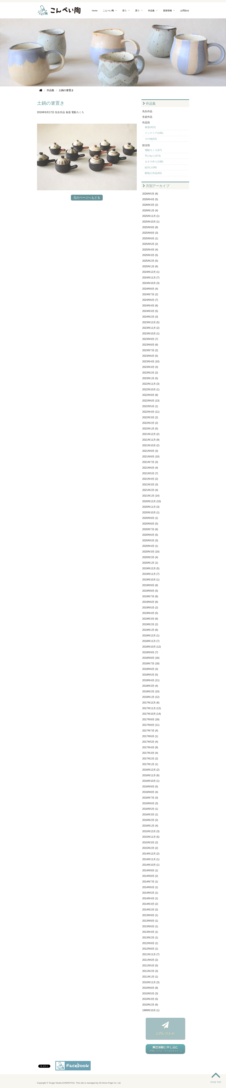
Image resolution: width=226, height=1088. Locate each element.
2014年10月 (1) (150, 864)
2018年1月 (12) (150, 697)
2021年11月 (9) (150, 439)
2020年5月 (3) (150, 540)
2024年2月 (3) (150, 316)
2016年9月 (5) (150, 786)
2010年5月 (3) (150, 993)
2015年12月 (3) (150, 831)
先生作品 (60, 112)
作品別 (146, 122)
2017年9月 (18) (150, 719)
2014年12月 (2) (150, 853)
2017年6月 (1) (150, 736)
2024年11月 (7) (150, 277)
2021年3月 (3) (150, 484)
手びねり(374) (153, 155)
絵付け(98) (151, 167)
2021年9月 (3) (150, 451)
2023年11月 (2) (150, 328)
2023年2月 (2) (150, 372)
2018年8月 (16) (150, 658)
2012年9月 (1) (150, 943)
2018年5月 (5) (150, 674)
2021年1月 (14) (150, 495)
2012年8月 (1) (150, 948)
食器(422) (150, 127)
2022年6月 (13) (150, 400)
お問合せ (184, 10)
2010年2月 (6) (150, 1004)
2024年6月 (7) (150, 300)
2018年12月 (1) (150, 635)
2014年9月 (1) (150, 870)
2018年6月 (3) (150, 669)
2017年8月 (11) (150, 725)
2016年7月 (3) (150, 797)
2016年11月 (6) (150, 775)
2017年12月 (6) (150, 702)
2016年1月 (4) (150, 825)
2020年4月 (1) (150, 546)
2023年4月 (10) (150, 361)
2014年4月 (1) (150, 898)
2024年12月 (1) (150, 272)
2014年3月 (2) (150, 904)
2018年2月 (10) (150, 691)
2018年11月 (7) (150, 641)
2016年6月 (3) (150, 803)
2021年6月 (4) (150, 467)
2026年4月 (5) (150, 199)
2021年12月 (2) (150, 434)
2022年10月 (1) (150, 389)
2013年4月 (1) (150, 932)
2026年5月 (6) (150, 193)
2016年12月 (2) (150, 769)
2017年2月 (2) (150, 758)
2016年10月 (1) (150, 781)
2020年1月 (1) (150, 562)
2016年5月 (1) (150, 809)
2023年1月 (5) (150, 378)
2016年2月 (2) (150, 820)
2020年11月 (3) (150, 507)
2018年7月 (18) (150, 663)
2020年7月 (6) (150, 529)
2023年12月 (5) (150, 322)
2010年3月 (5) (150, 999)
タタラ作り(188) (154, 161)
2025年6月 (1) (150, 238)
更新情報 (167, 10)
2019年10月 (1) (150, 579)
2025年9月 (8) (150, 227)
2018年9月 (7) (150, 652)
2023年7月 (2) (150, 350)
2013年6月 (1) (150, 926)
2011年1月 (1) (150, 976)
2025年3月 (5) (150, 255)
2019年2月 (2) (150, 624)
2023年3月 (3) (150, 367)
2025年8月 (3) (150, 232)
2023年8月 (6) (150, 344)
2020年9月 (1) (150, 518)
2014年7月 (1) (150, 881)
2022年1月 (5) (150, 428)
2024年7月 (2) (150, 294)
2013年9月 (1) (150, 915)
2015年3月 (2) (150, 842)
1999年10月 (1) (150, 1010)
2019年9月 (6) (150, 585)
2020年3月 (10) (150, 551)
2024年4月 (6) (150, 305)
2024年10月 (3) (150, 283)
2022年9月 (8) (150, 395)
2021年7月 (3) (150, 462)
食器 (68, 112)
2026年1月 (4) (150, 210)
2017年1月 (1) (150, 764)
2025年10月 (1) (150, 221)
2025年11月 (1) (150, 216)
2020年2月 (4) (150, 557)
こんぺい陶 (108, 10)
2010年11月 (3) (150, 982)
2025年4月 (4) (150, 249)
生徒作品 (147, 116)
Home (95, 10)
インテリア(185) (154, 133)
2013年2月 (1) (150, 937)
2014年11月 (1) (150, 859)
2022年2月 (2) (150, 423)
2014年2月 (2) (150, 909)
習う (124, 10)
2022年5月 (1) (150, 406)
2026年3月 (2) (150, 204)
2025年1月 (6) (150, 266)
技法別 (146, 145)
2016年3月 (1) (150, 814)
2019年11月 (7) (150, 574)
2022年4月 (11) (150, 411)
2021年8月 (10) (150, 456)
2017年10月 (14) (151, 713)
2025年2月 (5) (150, 260)
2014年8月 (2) (150, 876)
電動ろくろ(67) (153, 150)
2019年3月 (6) (150, 618)
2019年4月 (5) (150, 613)
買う (137, 10)
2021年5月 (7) (150, 473)
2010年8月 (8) (150, 987)
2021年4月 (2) (150, 479)
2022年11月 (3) (150, 383)
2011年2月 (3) (150, 971)
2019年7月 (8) (150, 596)
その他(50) (151, 138)
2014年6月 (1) (150, 887)
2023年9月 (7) (150, 339)
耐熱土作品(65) (153, 173)
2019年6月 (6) (150, 602)
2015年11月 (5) (150, 836)
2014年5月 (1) (150, 892)
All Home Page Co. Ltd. (110, 1083)
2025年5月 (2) (150, 244)
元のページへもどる (86, 197)
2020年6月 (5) (150, 534)
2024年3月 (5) (150, 311)
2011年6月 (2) (150, 960)
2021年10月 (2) (150, 445)
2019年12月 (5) (150, 568)
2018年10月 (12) (151, 646)
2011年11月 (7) (150, 954)
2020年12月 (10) (151, 501)
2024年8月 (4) (150, 288)
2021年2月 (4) (150, 490)
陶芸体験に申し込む (165, 1049)
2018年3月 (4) (150, 685)
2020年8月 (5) (150, 523)
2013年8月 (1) (150, 920)
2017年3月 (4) (150, 753)
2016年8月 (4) (150, 792)
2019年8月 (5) (150, 590)
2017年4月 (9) (150, 747)
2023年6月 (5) (150, 355)
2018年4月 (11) (150, 680)
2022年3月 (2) (150, 417)
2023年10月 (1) (150, 333)
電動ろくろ (77, 112)
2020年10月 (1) (150, 512)
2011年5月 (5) (150, 965)
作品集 (151, 10)
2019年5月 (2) (150, 607)
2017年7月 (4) (150, 730)
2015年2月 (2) (150, 848)
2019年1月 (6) (150, 630)
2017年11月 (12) (151, 708)
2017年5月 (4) (150, 741)
